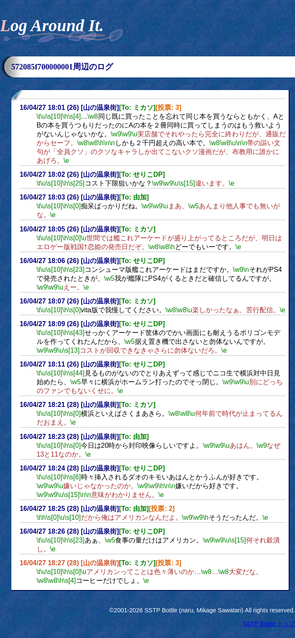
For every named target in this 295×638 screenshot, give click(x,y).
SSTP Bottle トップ (269, 623)
